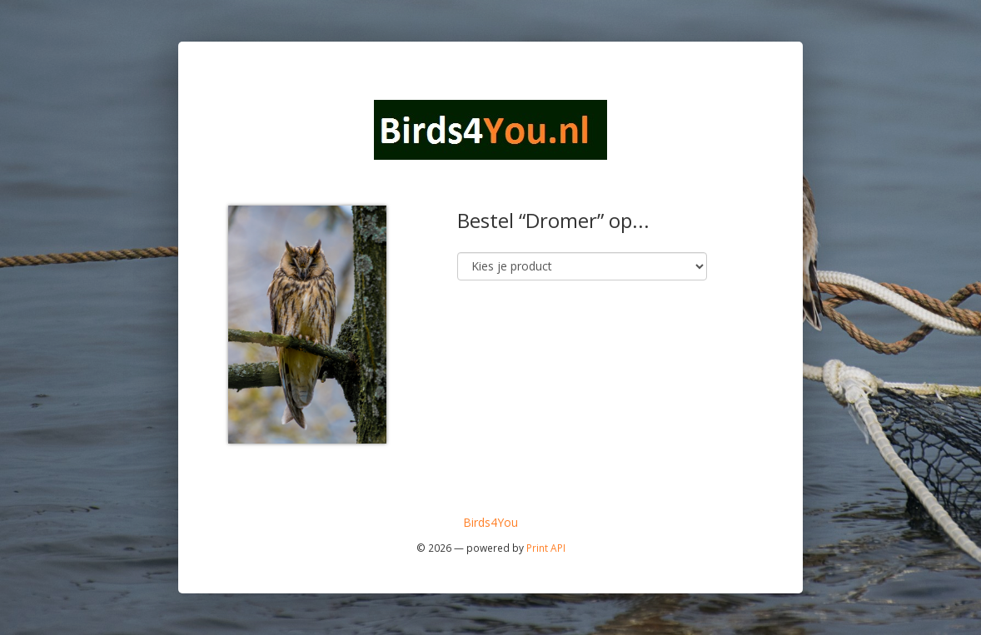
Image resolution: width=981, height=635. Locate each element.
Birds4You (490, 522)
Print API (545, 547)
